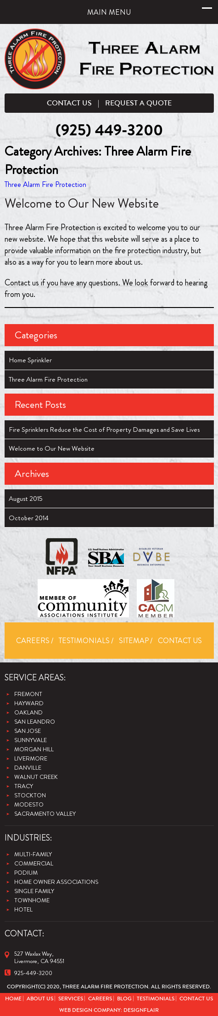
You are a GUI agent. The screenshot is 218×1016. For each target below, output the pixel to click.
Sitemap (134, 640)
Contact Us (69, 103)
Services (70, 998)
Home (13, 998)
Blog (124, 998)
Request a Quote (138, 103)
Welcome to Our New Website (82, 203)
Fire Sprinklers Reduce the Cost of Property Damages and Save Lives (104, 429)
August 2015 (26, 498)
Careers (33, 640)
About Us (40, 998)
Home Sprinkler (30, 360)
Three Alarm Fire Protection (45, 184)
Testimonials (84, 640)
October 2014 (29, 518)
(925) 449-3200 (109, 130)
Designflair (141, 1010)
